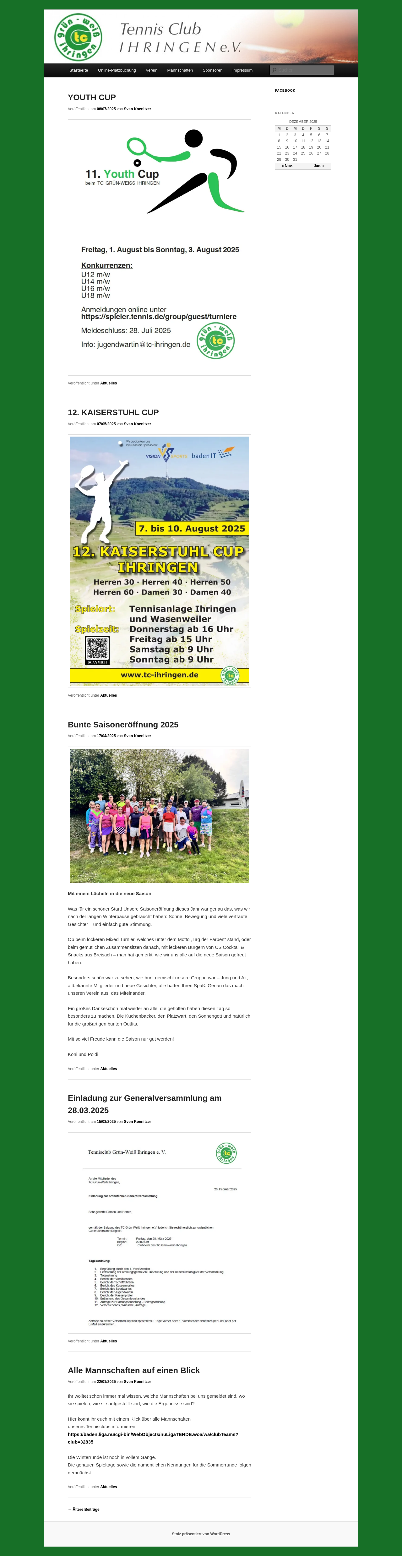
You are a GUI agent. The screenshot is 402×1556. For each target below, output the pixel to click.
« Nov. (287, 166)
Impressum (242, 70)
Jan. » (319, 166)
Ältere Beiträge (84, 1509)
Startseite (78, 70)
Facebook (285, 90)
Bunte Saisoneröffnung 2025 (123, 724)
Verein (151, 70)
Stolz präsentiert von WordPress (201, 1534)
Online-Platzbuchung (117, 70)
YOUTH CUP (92, 97)
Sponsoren (213, 70)
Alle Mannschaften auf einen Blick (134, 1370)
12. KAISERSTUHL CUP (113, 412)
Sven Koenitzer (137, 109)
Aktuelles (108, 383)
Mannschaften (180, 70)
